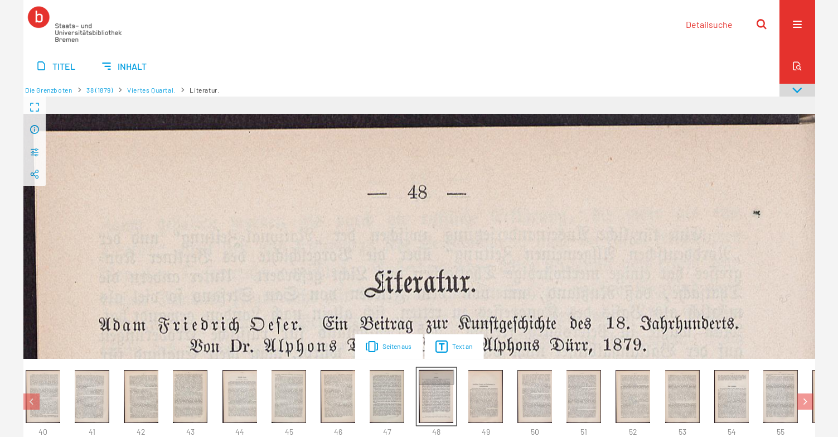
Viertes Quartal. (151, 90)
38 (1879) (99, 90)
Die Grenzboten (48, 90)
